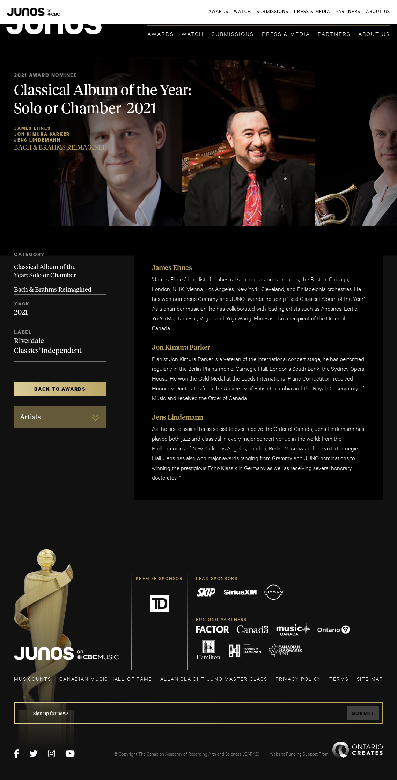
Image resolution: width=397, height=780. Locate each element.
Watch (193, 33)
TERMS (338, 678)
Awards (160, 33)
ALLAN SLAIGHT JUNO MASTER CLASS (213, 678)
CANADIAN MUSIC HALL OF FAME (105, 678)
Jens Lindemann (37, 140)
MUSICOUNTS (32, 678)
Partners (334, 33)
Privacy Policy (298, 678)
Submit (363, 713)
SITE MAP (370, 678)
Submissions (233, 33)
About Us (374, 33)
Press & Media (286, 33)
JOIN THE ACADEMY (293, 16)
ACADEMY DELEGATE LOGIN (357, 16)
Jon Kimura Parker (42, 134)
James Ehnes (32, 128)
